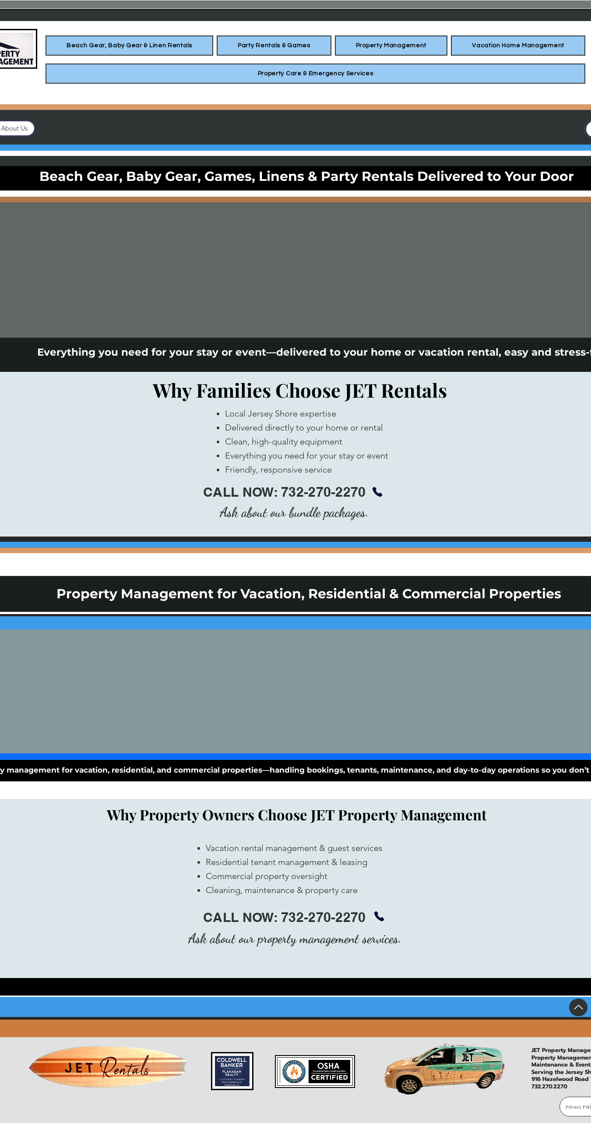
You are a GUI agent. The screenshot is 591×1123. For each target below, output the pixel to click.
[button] (129, 45)
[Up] (578, 1007)
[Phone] (377, 492)
